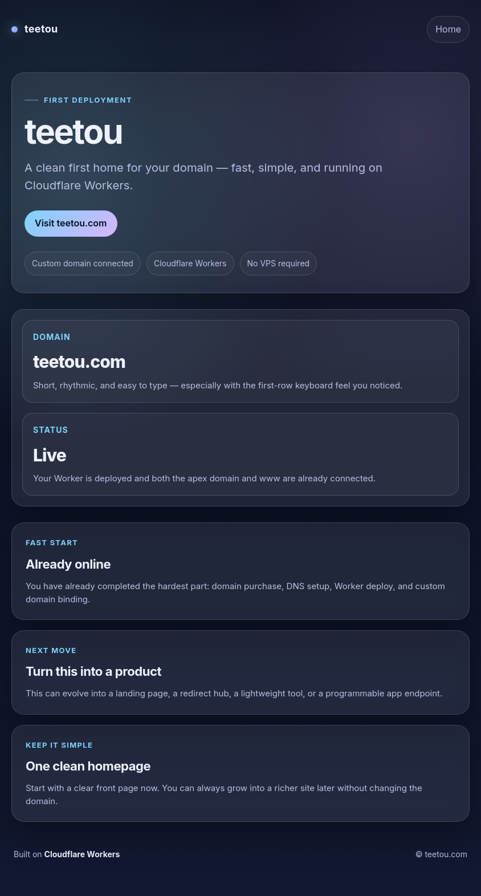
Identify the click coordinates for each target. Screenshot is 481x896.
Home (448, 29)
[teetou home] (34, 29)
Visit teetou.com (71, 223)
